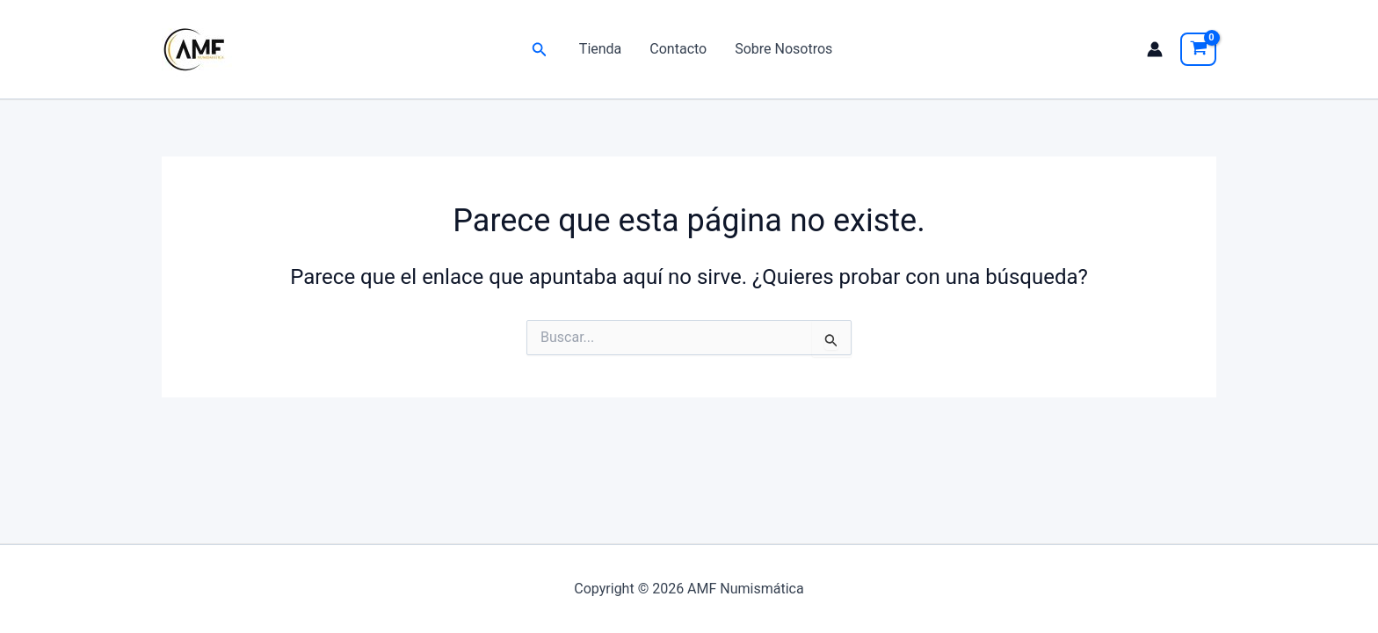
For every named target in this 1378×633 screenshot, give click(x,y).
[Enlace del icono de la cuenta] (1155, 49)
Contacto (678, 48)
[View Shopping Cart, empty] (1198, 49)
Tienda (600, 48)
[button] (540, 50)
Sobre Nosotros (783, 48)
